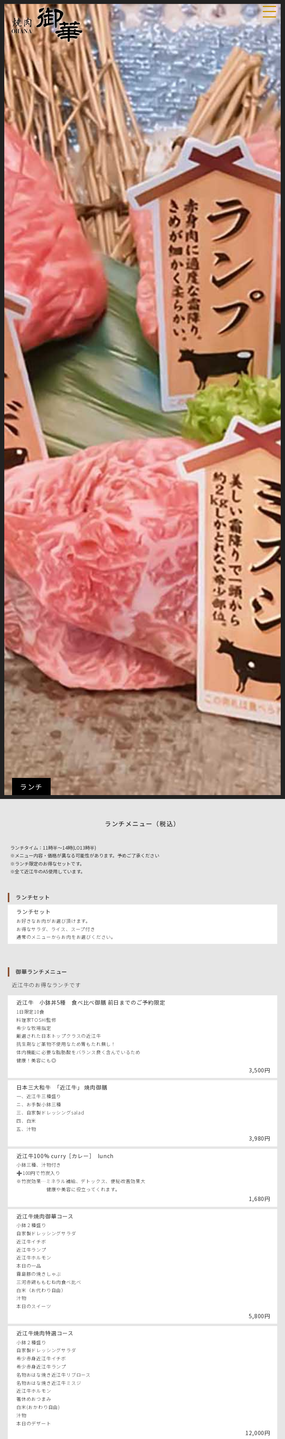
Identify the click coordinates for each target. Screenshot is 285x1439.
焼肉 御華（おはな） (47, 25)
